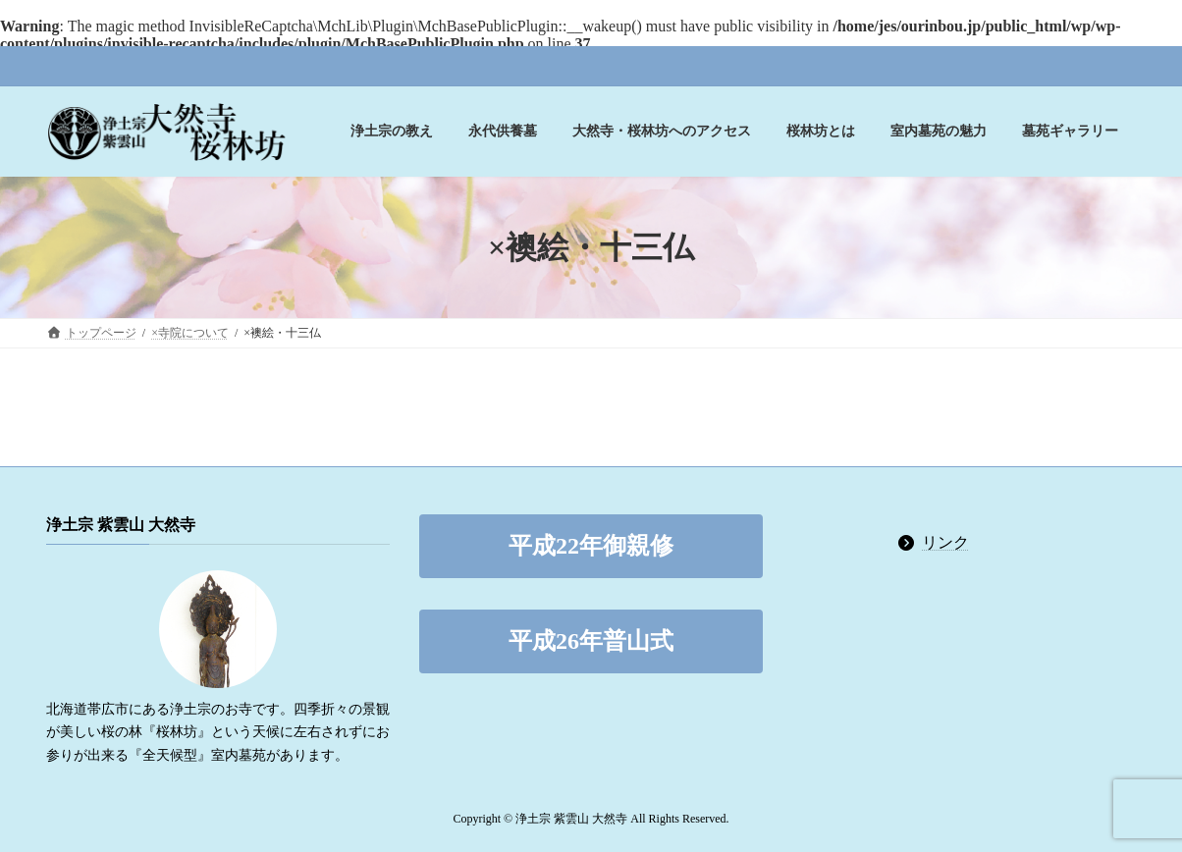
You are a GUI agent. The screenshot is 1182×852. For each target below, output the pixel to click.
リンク (945, 542)
